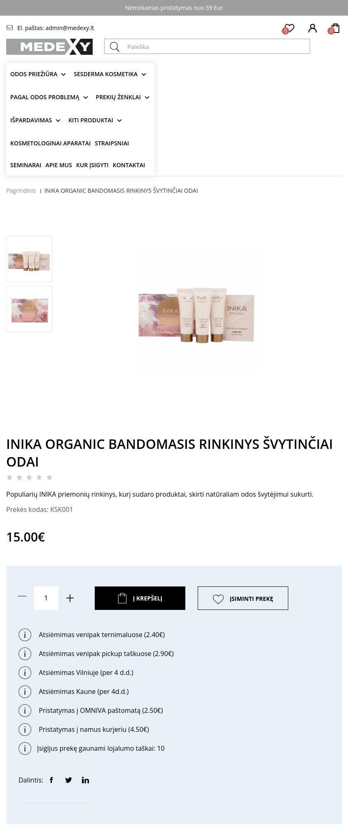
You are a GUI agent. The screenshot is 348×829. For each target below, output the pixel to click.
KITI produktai (90, 120)
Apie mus (58, 165)
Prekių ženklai (118, 97)
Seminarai (25, 165)
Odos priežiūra (33, 74)
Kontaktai (129, 165)
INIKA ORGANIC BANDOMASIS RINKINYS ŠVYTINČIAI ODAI (121, 190)
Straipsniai (112, 143)
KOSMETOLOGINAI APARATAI (50, 143)
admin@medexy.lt (69, 28)
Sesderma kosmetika (106, 74)
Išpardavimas (31, 120)
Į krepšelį (148, 598)
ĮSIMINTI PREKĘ (251, 598)
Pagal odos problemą (44, 97)
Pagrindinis (21, 190)
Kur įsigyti (92, 165)
